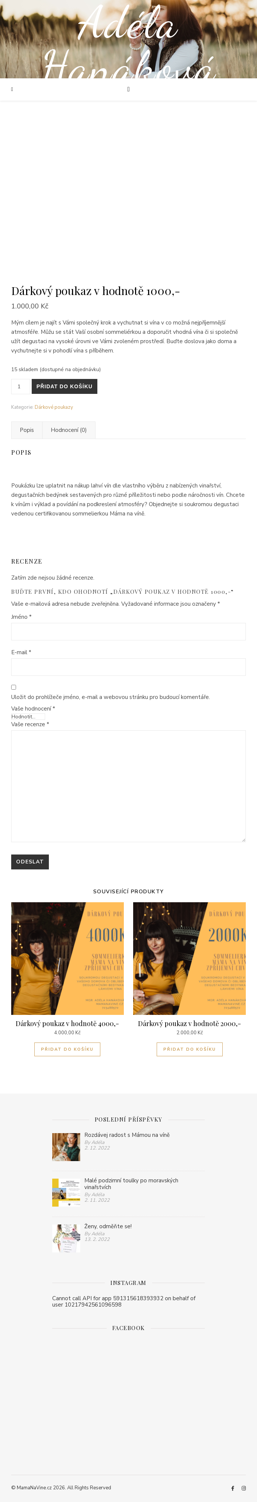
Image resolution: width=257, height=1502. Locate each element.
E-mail (21, 652)
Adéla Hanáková (129, 45)
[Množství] (20, 386)
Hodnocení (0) (69, 430)
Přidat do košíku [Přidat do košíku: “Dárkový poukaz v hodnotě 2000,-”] (189, 1049)
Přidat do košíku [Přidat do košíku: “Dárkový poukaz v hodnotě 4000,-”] (67, 1049)
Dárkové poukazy (54, 407)
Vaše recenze (30, 724)
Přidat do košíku (65, 386)
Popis (27, 430)
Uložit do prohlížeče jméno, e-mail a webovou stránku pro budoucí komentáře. (110, 697)
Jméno (21, 617)
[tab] (27, 430)
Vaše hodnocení (33, 709)
